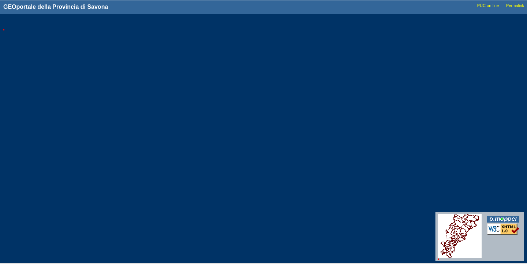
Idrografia (460, 120)
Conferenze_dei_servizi (473, 199)
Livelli (458, 23)
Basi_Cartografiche (469, 56)
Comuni (458, 35)
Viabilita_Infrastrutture (472, 92)
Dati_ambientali (466, 141)
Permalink (515, 5)
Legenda (502, 23)
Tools (396, 23)
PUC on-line (488, 5)
